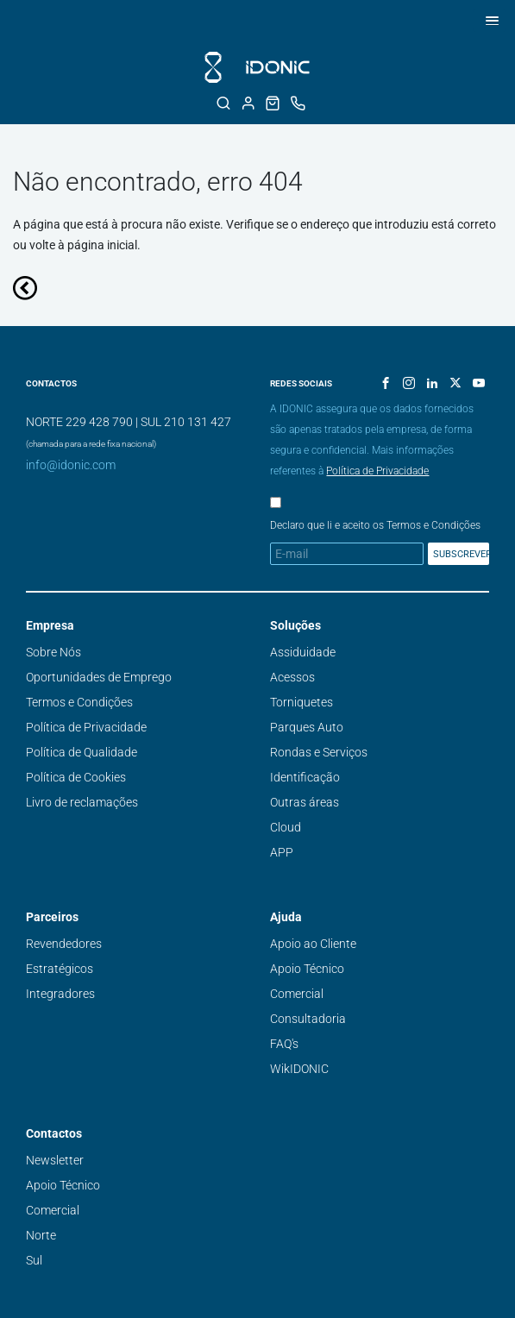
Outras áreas (304, 802)
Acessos (292, 677)
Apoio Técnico (307, 969)
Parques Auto (306, 727)
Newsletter (55, 1160)
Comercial (296, 994)
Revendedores (64, 944)
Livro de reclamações (82, 802)
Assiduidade (303, 652)
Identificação (305, 777)
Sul (34, 1260)
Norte (41, 1235)
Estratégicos (59, 969)
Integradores (60, 994)
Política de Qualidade (81, 752)
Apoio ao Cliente (313, 944)
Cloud (285, 827)
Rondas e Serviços (318, 752)
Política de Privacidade (377, 471)
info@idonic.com (71, 465)
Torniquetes (301, 702)
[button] (489, 20)
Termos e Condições (79, 702)
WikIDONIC (299, 1069)
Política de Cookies (76, 777)
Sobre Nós (53, 652)
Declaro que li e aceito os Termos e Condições (375, 525)
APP (281, 852)
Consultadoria (308, 1019)
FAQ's (284, 1044)
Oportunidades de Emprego (99, 677)
